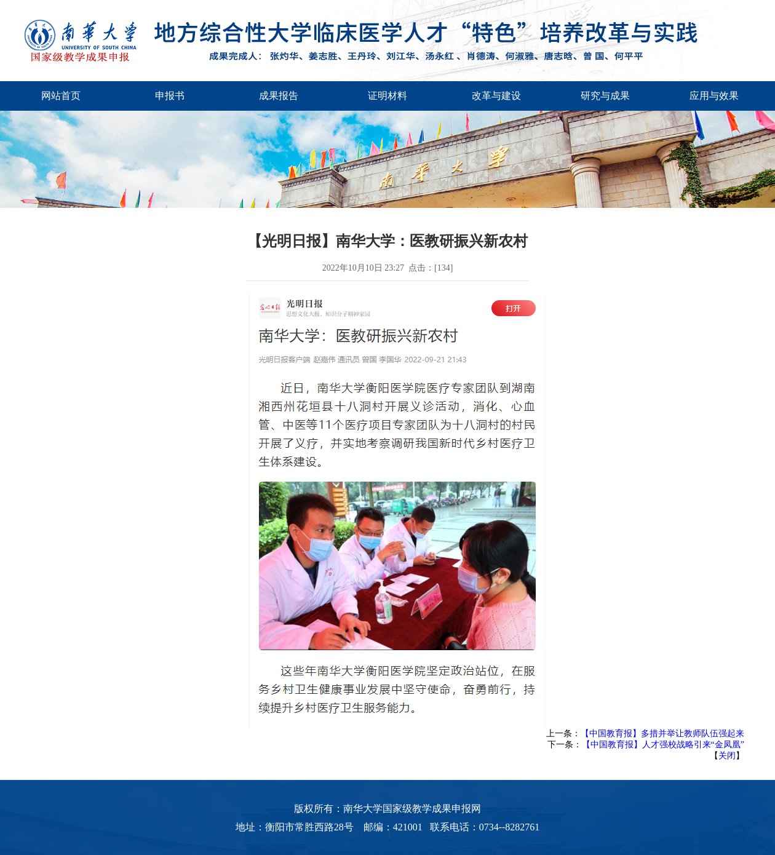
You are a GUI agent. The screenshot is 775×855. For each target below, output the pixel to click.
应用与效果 (714, 95)
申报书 (170, 95)
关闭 (727, 755)
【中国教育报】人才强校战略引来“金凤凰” (663, 744)
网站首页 (61, 95)
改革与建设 (496, 95)
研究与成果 (605, 95)
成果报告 (278, 95)
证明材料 (387, 95)
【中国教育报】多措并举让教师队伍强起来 (662, 733)
